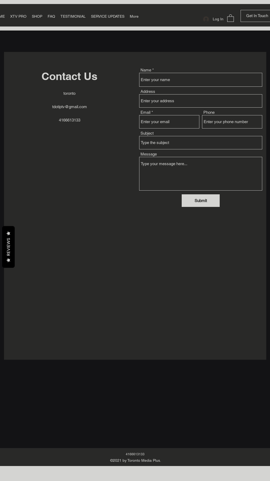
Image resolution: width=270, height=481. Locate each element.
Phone (209, 112)
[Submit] (201, 200)
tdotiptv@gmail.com (69, 106)
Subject (147, 133)
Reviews (8, 246)
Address (147, 91)
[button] (230, 18)
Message (148, 154)
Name (145, 70)
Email (145, 112)
